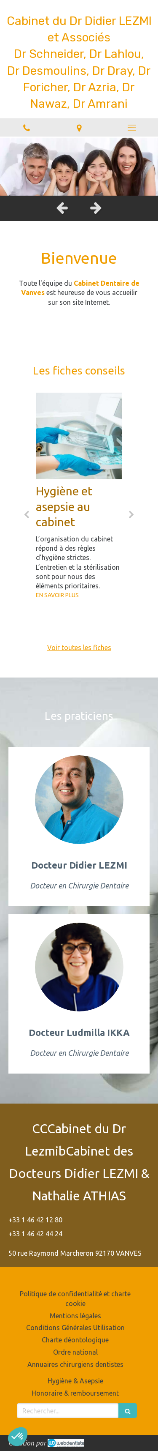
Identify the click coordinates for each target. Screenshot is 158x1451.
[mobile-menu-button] (131, 127)
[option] (79, 166)
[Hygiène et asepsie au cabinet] (79, 436)
